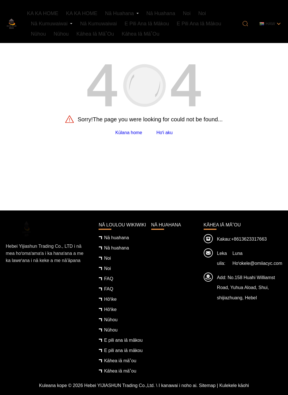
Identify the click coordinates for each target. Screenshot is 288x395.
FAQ (108, 278)
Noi (187, 13)
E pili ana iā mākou (146, 23)
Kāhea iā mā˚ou (95, 34)
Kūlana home (128, 132)
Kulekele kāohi (234, 385)
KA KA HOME (42, 13)
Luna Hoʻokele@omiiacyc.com (257, 258)
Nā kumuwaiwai (49, 23)
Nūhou (38, 34)
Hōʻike (110, 299)
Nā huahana (119, 13)
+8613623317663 (249, 239)
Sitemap (207, 385)
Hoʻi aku (164, 132)
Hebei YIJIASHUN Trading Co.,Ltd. (119, 385)
